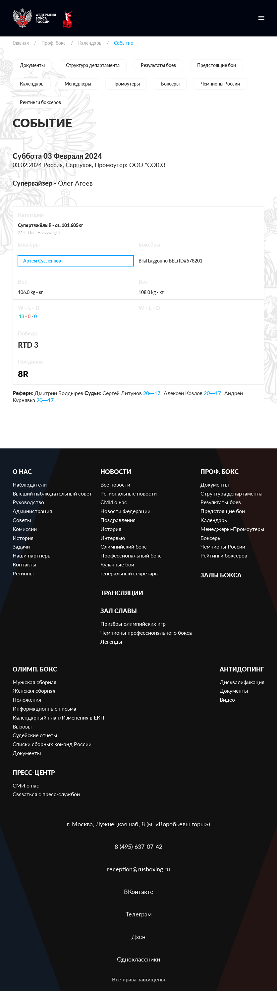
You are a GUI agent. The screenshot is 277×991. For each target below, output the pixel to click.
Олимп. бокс (35, 669)
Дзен (138, 936)
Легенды (111, 641)
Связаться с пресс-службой (46, 794)
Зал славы (118, 611)
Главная (21, 43)
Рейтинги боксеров (40, 102)
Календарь (89, 43)
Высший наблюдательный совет (52, 493)
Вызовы (22, 726)
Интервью (112, 538)
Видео (227, 699)
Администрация (32, 511)
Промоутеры (126, 84)
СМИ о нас (113, 502)
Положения (27, 699)
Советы (22, 520)
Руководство (28, 502)
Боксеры (170, 84)
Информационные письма (44, 708)
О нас (22, 471)
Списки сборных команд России (52, 744)
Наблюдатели (30, 484)
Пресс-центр (34, 772)
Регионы (23, 573)
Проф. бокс (53, 43)
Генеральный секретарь (129, 573)
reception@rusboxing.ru (138, 869)
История (23, 538)
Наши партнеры (32, 555)
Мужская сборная (34, 682)
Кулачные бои (117, 564)
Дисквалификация (242, 682)
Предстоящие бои (216, 65)
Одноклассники (138, 959)
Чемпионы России (220, 84)
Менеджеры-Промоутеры (232, 529)
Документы (32, 65)
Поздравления (118, 520)
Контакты (24, 564)
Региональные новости (128, 493)
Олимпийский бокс (123, 546)
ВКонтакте (138, 891)
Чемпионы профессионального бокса (146, 632)
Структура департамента (93, 65)
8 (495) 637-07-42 (138, 846)
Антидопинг (242, 669)
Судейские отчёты (35, 735)
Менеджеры (78, 84)
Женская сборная (34, 690)
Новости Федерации (125, 511)
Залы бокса (221, 575)
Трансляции (121, 593)
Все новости (115, 484)
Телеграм (139, 914)
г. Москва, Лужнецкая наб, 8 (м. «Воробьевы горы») (138, 824)
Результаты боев (158, 65)
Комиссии (25, 529)
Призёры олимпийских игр (133, 623)
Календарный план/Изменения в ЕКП (58, 717)
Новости (115, 471)
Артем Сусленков (42, 260)
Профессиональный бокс (131, 555)
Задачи (21, 546)
